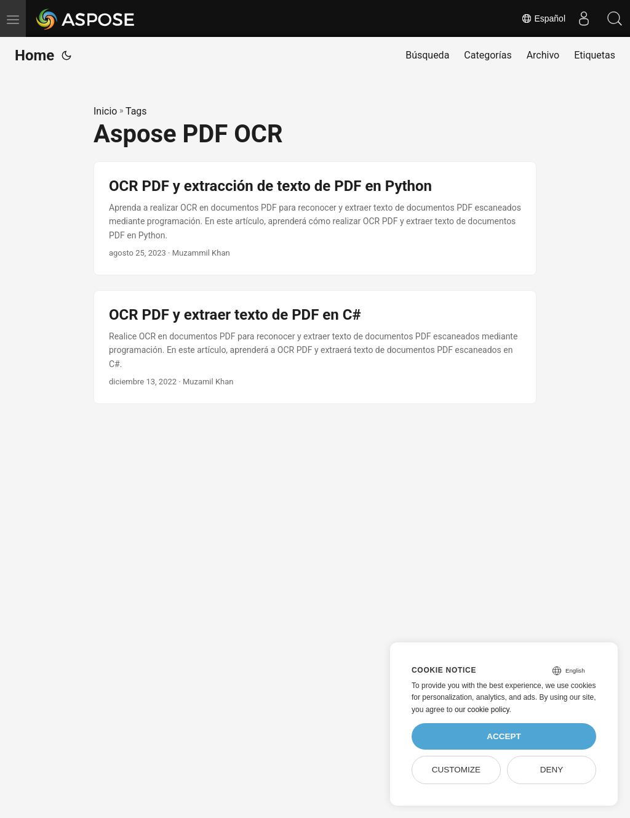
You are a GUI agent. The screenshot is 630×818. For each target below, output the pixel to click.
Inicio (105, 111)
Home (34, 55)
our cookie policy (482, 709)
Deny (552, 769)
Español (543, 18)
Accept (504, 736)
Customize (456, 769)
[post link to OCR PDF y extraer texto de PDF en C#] (315, 347)
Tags (136, 111)
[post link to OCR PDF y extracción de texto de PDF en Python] (315, 218)
